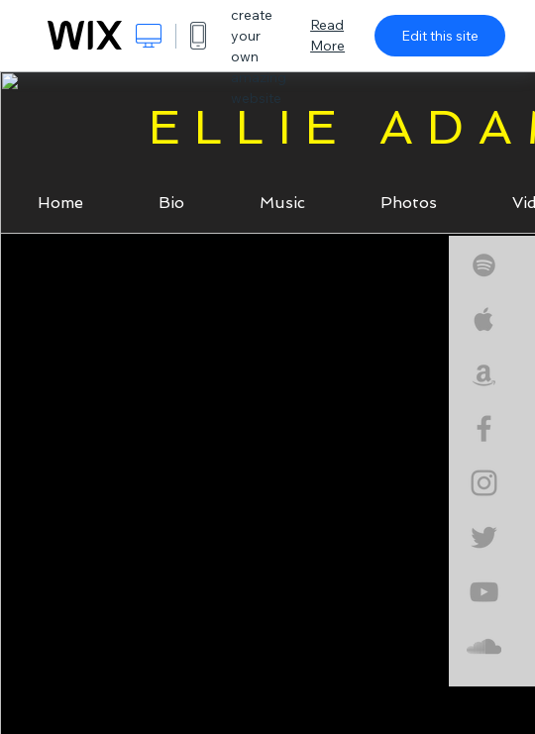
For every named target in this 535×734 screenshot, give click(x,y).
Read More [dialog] (327, 35)
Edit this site (440, 36)
